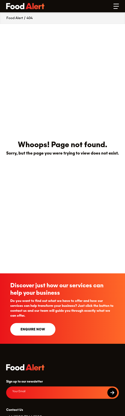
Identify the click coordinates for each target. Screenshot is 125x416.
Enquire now (33, 329)
